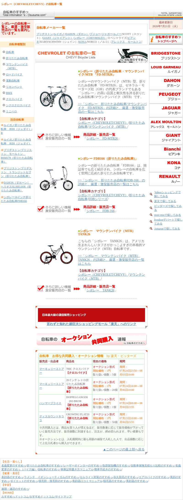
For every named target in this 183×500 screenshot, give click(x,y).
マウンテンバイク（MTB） (108, 126)
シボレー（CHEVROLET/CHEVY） (103, 122)
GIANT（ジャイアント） (58, 38)
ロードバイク (14, 74)
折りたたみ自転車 (17, 58)
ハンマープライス (50, 403)
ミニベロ (11, 111)
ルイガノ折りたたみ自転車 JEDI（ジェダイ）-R (16, 129)
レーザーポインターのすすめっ (82, 465)
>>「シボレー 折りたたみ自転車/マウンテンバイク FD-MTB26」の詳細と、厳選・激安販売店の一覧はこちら (112, 108)
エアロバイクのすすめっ (154, 477)
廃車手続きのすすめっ (108, 469)
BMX (9, 93)
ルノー (117, 34)
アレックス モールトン (126, 41)
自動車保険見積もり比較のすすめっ (153, 465)
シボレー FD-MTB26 (102, 138)
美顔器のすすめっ (12, 477)
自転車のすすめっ (49, 469)
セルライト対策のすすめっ (96, 477)
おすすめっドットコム (15, 496)
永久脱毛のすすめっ (125, 477)
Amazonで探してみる (167, 228)
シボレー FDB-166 (100, 211)
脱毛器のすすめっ (114, 481)
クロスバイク (14, 99)
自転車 (10, 52)
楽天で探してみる (165, 201)
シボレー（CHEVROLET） (90, 38)
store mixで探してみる (167, 215)
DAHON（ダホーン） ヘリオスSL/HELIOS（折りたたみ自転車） (17, 186)
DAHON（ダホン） (77, 34)
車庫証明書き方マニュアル (77, 469)
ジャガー (107, 34)
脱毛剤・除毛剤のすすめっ (55, 481)
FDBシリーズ (98, 199)
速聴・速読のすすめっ (15, 488)
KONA (82, 41)
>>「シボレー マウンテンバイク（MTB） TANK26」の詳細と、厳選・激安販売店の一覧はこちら (111, 259)
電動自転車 (13, 80)
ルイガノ (59, 34)
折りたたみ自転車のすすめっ (44, 465)
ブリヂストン (44, 34)
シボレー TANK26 (100, 290)
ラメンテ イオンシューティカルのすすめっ (51, 477)
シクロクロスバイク (18, 105)
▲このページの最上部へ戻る (124, 449)
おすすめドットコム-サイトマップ (51, 496)
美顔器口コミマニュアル (87, 481)
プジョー (95, 34)
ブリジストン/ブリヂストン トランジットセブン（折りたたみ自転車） (16, 172)
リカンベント (14, 86)
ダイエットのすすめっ (24, 481)
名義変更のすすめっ (13, 465)
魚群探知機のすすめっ (116, 465)
